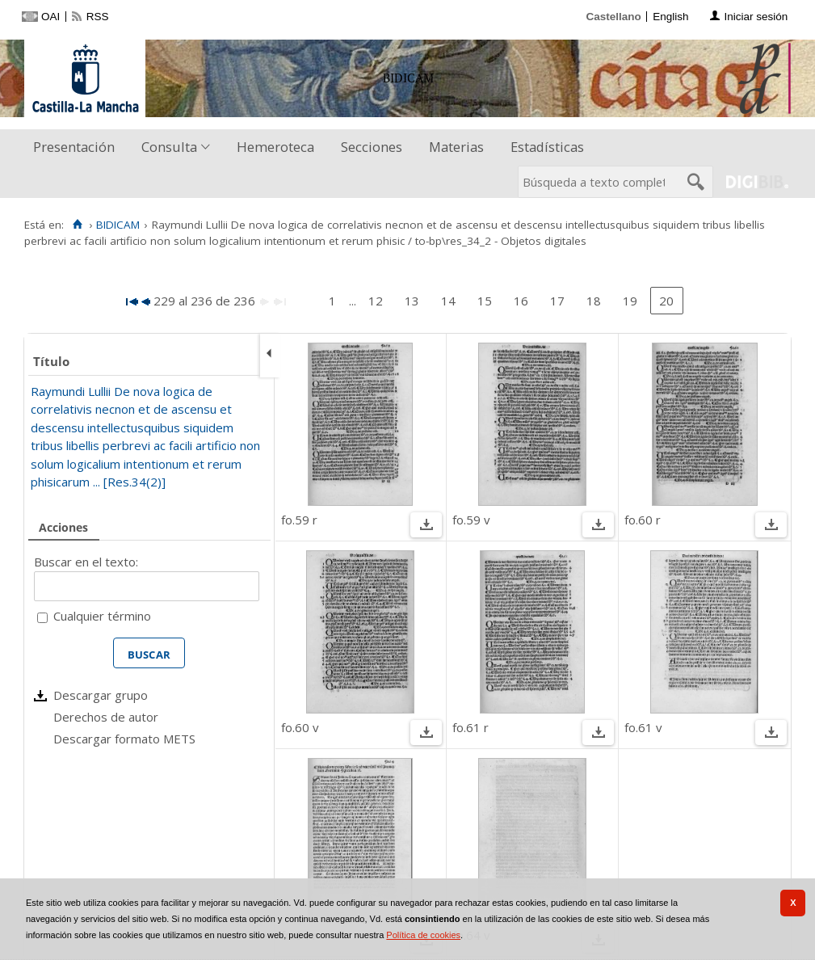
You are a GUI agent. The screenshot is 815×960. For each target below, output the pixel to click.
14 (448, 301)
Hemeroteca (275, 146)
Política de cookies (423, 935)
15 (484, 301)
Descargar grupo (100, 695)
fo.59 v (471, 520)
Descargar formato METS (124, 739)
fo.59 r (299, 520)
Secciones (371, 146)
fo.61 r (470, 727)
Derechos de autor (105, 717)
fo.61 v (643, 727)
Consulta (169, 146)
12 (375, 301)
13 (412, 301)
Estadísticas (547, 146)
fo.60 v (300, 727)
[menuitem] (77, 147)
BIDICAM (118, 224)
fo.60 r (642, 520)
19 (630, 301)
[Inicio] (77, 224)
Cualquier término (102, 616)
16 (521, 301)
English (670, 17)
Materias (456, 146)
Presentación (74, 146)
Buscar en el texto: (86, 562)
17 (557, 301)
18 (593, 301)
